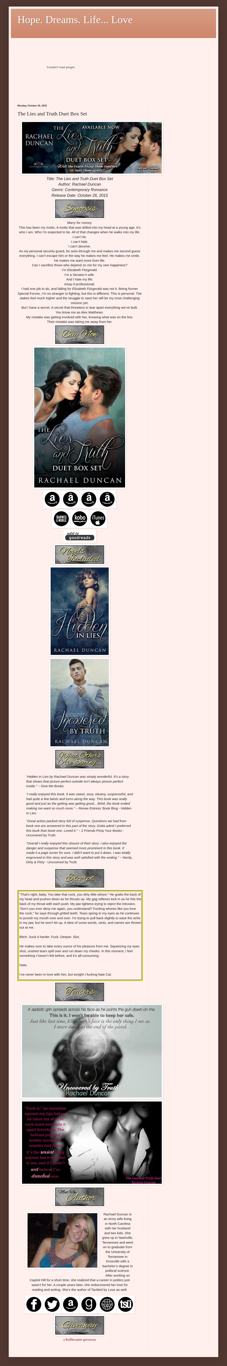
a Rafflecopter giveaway (79, 1339)
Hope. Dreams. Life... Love (75, 19)
